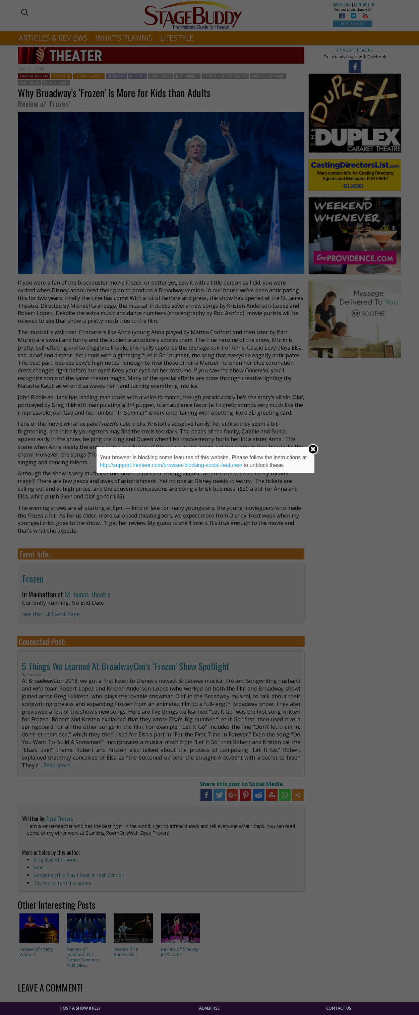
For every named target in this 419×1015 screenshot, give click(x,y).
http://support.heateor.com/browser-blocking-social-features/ (171, 465)
